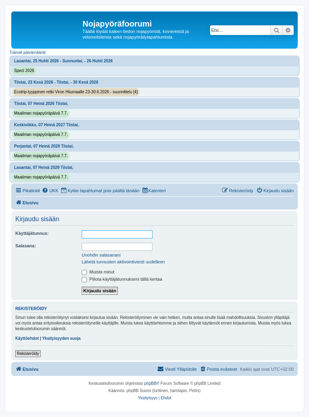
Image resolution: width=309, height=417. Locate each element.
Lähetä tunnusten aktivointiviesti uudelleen (123, 261)
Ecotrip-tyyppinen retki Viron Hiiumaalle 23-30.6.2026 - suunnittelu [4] (76, 92)
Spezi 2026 (24, 70)
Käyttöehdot (27, 338)
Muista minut (98, 271)
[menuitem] (50, 190)
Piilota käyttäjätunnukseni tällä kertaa (122, 279)
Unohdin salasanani (101, 255)
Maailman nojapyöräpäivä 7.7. (41, 113)
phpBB (150, 383)
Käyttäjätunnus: (32, 233)
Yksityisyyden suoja (61, 338)
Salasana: (25, 245)
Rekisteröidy (28, 353)
